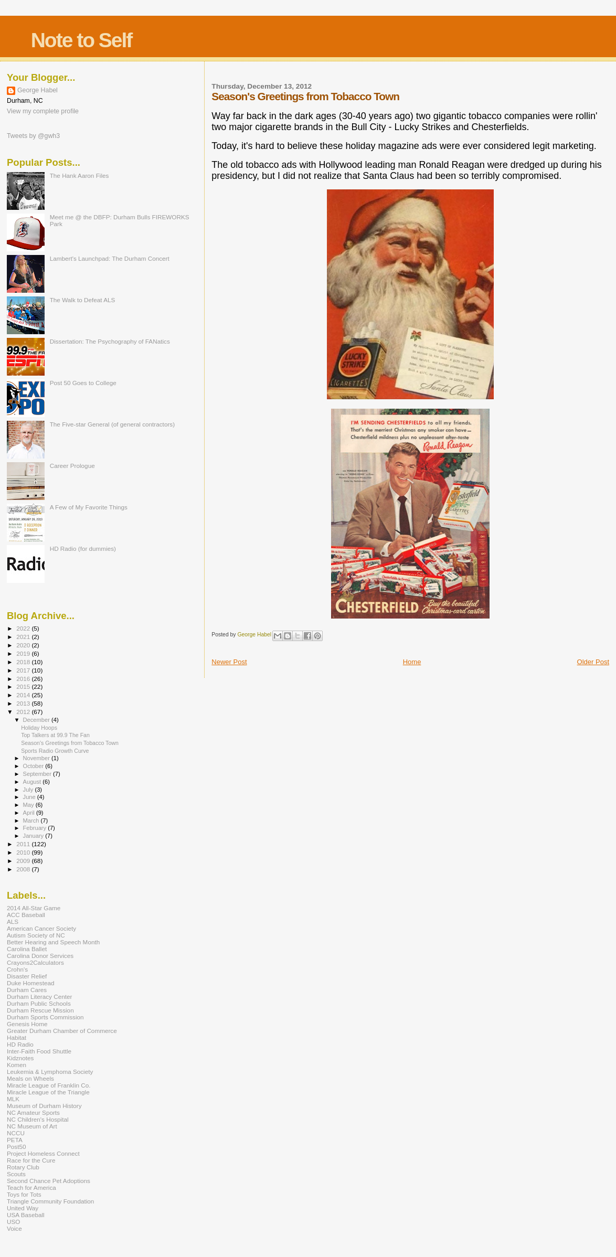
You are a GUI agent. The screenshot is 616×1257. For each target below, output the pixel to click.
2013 (23, 703)
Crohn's (17, 969)
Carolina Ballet (27, 948)
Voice (14, 1228)
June (30, 797)
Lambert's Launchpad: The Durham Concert (109, 258)
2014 (23, 694)
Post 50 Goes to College (83, 382)
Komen (16, 1064)
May (29, 805)
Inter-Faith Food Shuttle (39, 1051)
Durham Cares (27, 989)
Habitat (16, 1037)
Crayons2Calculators (35, 962)
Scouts (16, 1173)
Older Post (593, 662)
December (37, 720)
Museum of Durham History (44, 1105)
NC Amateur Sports (33, 1112)
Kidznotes (20, 1057)
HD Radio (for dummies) (83, 548)
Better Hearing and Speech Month (53, 942)
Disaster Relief (27, 976)
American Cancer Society (41, 928)
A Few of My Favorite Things (89, 507)
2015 (23, 686)
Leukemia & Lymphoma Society (50, 1071)
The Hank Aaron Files (79, 175)
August (33, 782)
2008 (23, 869)
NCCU (16, 1133)
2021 (23, 636)
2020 (23, 645)
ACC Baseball (26, 914)
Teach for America (31, 1187)
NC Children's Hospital (38, 1119)
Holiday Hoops (39, 728)
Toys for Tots (24, 1194)
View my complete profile (43, 111)
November (37, 758)
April (29, 812)
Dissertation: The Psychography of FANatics (110, 341)
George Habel (37, 90)
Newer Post (229, 662)
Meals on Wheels (30, 1078)
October (34, 766)
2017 (23, 670)
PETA (15, 1139)
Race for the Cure (31, 1160)
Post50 (16, 1146)
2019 (23, 653)
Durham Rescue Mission (40, 1010)
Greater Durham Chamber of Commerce (62, 1030)
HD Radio (20, 1044)
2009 (23, 860)
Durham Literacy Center (39, 996)
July (29, 789)
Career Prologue (72, 465)
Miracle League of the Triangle (48, 1092)
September (38, 774)
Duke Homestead (31, 982)
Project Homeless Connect (43, 1153)
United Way (22, 1208)
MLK (13, 1098)
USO (13, 1221)
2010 (23, 852)
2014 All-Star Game (33, 907)
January (34, 836)
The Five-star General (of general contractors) (112, 424)
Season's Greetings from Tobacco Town (70, 743)
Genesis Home (27, 1023)
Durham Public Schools (39, 1003)
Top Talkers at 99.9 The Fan (55, 735)
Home (412, 662)
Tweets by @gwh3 (33, 136)
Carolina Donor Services (40, 955)
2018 (23, 661)
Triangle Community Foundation (50, 1201)
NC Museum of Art (32, 1126)
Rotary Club (23, 1167)
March (32, 820)
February (35, 828)
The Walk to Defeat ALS (82, 299)
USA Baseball (26, 1214)
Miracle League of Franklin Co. (49, 1085)
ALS (12, 921)
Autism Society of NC (36, 935)
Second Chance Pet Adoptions (48, 1180)
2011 (23, 843)
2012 (23, 711)
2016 (23, 678)
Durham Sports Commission (45, 1017)
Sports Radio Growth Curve (55, 751)
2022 (23, 628)
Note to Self (81, 40)
